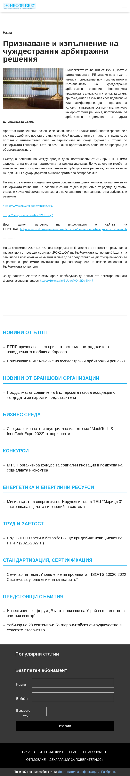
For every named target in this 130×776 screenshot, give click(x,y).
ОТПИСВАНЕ (36, 759)
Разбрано (108, 771)
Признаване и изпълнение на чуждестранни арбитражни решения (66, 361)
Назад (7, 32)
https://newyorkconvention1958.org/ (28, 215)
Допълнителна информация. (78, 771)
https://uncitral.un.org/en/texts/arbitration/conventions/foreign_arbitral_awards (73, 229)
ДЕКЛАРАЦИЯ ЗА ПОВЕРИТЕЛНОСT (76, 759)
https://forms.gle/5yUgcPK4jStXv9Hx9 (66, 280)
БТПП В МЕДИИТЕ (52, 752)
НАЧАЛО (28, 752)
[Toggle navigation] (124, 6)
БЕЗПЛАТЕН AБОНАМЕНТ (88, 752)
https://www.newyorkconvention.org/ (28, 205)
